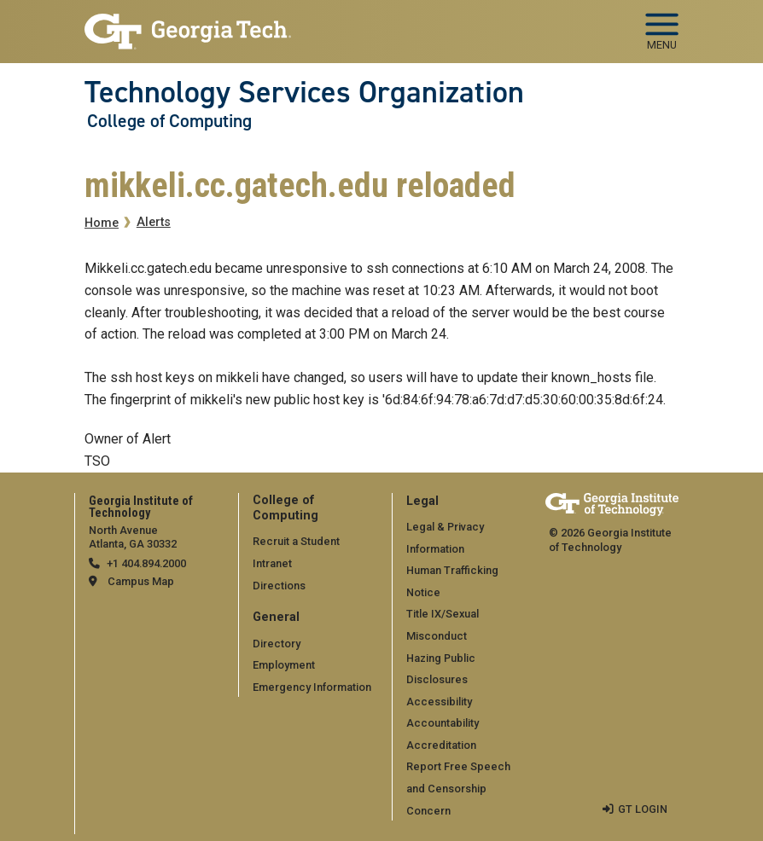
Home (101, 223)
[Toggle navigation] (662, 25)
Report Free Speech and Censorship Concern (458, 788)
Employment (284, 664)
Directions (279, 585)
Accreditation (441, 745)
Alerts (154, 222)
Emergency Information (312, 687)
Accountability (442, 722)
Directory (276, 643)
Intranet (272, 563)
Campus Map (141, 581)
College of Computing (169, 121)
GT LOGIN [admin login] (642, 809)
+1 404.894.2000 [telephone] (146, 563)
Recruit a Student (296, 541)
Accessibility (439, 701)
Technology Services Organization (304, 92)
